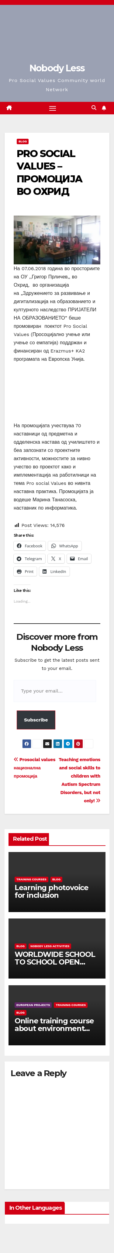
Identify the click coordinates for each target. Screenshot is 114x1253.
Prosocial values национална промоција (34, 768)
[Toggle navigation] (52, 108)
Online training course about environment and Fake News (54, 1028)
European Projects (33, 1005)
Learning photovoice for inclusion (51, 891)
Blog (23, 141)
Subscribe (36, 720)
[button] (94, 108)
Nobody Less (57, 68)
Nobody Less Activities (49, 946)
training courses (31, 879)
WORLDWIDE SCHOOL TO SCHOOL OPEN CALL (55, 962)
